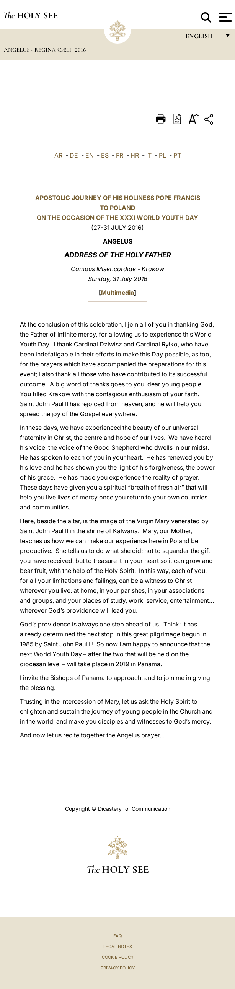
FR (119, 155)
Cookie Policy (118, 957)
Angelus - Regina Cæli (38, 49)
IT (149, 155)
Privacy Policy (118, 968)
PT (177, 155)
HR (135, 155)
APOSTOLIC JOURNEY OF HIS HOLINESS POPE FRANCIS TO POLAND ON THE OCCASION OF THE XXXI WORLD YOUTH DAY (117, 207)
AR (58, 155)
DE (74, 155)
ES (105, 155)
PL (162, 155)
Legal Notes (117, 946)
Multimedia (117, 292)
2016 (80, 49)
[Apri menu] (224, 17)
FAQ (117, 936)
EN (89, 155)
